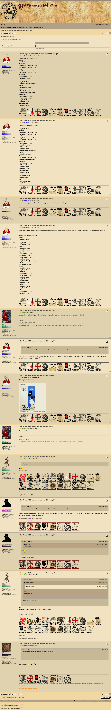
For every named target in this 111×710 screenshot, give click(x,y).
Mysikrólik (4, 64)
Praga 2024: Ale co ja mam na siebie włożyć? (16, 30)
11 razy (9, 477)
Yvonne (3, 467)
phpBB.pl (16, 705)
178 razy (14, 74)
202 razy (14, 663)
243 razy (14, 518)
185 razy (10, 662)
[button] (106, 33)
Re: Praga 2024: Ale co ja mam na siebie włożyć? (39, 54)
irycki (3, 652)
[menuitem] (3, 24)
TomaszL (21, 614)
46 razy (9, 73)
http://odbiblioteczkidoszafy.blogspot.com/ (29, 495)
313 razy (14, 335)
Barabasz (4, 508)
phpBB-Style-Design (18, 706)
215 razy (10, 517)
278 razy (14, 478)
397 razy (10, 334)
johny (3, 324)
